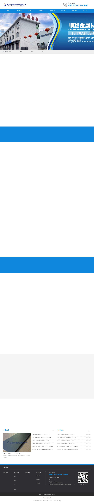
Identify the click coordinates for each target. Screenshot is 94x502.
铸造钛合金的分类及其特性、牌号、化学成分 (42, 446)
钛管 (38, 51)
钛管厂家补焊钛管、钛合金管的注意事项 (41, 437)
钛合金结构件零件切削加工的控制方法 (41, 443)
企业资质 (38, 479)
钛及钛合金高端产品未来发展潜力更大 (41, 434)
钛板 (6, 51)
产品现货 (38, 475)
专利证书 (38, 483)
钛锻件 (28, 51)
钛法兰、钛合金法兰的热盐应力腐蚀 (40, 440)
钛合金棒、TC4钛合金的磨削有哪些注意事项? (42, 449)
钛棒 (17, 51)
